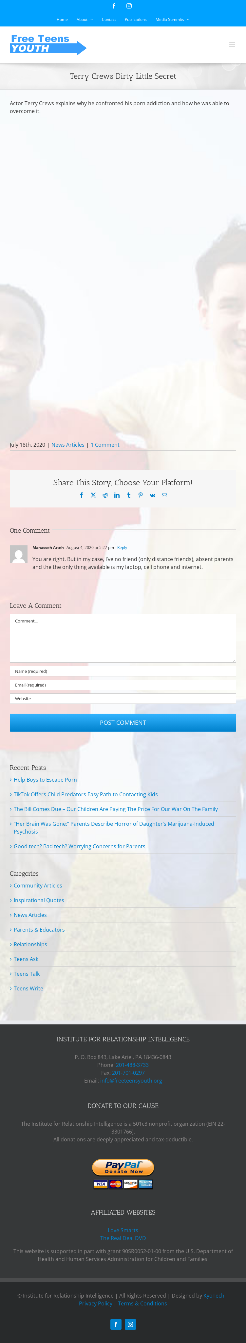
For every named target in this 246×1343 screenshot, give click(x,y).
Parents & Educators (39, 929)
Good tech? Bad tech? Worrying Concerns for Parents (79, 846)
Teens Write (28, 988)
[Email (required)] (123, 685)
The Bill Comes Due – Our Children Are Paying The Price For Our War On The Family (116, 809)
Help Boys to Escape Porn (45, 779)
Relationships (30, 944)
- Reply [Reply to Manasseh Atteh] (120, 547)
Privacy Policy (95, 1303)
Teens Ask (26, 959)
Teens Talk (27, 973)
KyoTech (213, 1295)
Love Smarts (123, 1230)
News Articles (68, 444)
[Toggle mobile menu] (232, 44)
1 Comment (105, 444)
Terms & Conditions (142, 1303)
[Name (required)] (123, 671)
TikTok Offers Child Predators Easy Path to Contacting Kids (86, 794)
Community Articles (38, 885)
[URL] (123, 698)
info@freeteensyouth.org (131, 1080)
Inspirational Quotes (39, 900)
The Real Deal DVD (123, 1238)
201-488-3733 (132, 1065)
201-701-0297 (128, 1072)
